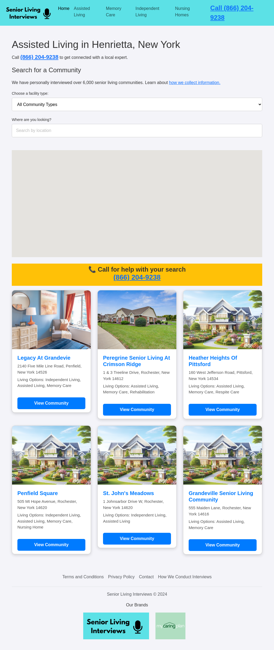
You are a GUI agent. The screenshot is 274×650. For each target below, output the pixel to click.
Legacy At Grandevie (43, 358)
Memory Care (113, 11)
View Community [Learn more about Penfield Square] (51, 544)
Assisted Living (82, 11)
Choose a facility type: (30, 93)
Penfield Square (37, 493)
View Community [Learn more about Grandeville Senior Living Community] (223, 545)
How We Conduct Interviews (185, 577)
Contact (146, 577)
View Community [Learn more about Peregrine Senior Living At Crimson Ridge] (137, 409)
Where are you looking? (31, 119)
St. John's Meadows (128, 493)
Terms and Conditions (83, 577)
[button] (156, 209)
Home (64, 8)
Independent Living (147, 11)
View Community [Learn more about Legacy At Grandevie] (51, 403)
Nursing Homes (182, 11)
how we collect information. (194, 82)
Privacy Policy (121, 577)
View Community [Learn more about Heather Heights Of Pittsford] (223, 409)
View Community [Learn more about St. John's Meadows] (137, 538)
